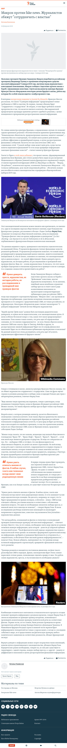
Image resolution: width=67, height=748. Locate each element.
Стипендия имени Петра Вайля (12, 723)
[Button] (48, 30)
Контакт (37, 723)
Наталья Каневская (8, 22)
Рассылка (37, 735)
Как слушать (5, 735)
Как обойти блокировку (9, 739)
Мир (3, 9)
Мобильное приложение (10, 720)
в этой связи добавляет (23, 155)
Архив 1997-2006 (40, 720)
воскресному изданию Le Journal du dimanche (29, 99)
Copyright (37, 739)
